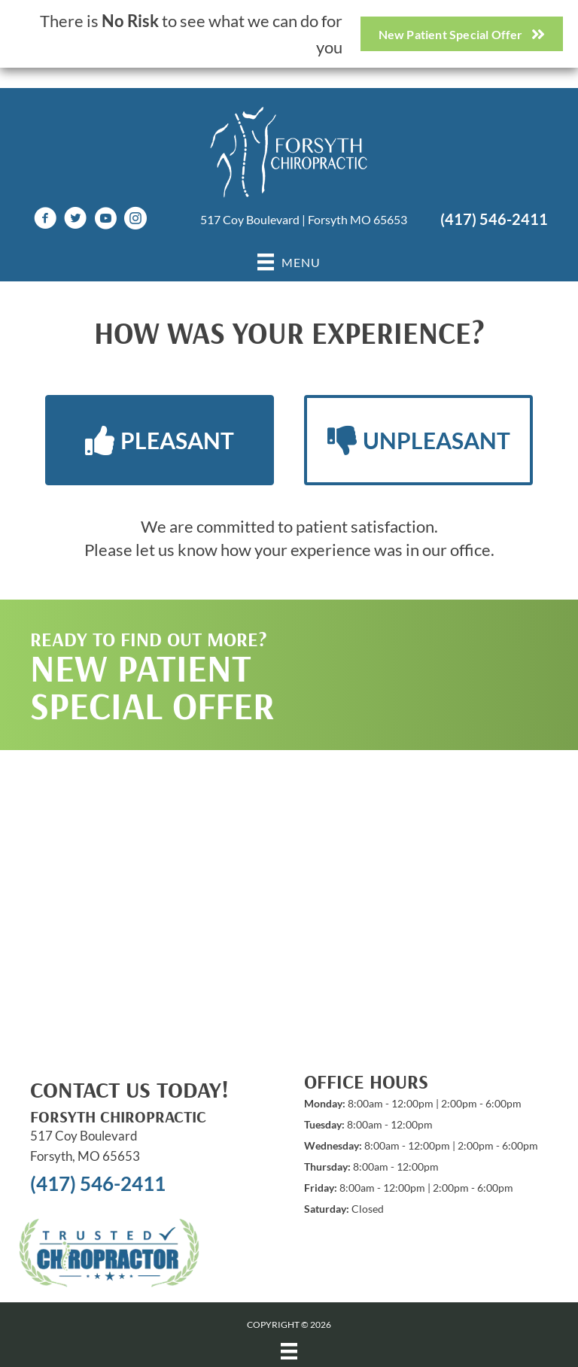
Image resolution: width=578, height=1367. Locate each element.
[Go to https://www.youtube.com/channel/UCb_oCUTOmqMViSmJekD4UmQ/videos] (105, 220)
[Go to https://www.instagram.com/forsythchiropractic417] (135, 220)
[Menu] (289, 1350)
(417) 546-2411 (494, 219)
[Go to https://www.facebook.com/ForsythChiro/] (45, 220)
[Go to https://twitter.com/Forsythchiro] (75, 220)
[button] (159, 440)
